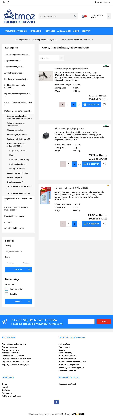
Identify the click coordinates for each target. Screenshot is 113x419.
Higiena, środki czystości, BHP (17, 95)
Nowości (50, 31)
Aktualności (64, 31)
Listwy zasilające (17, 168)
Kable (12, 155)
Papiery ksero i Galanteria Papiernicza (16, 208)
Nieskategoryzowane (17, 134)
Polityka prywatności (11, 396)
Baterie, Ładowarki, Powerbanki (16, 124)
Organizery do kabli (18, 150)
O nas (76, 31)
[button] (9, 337)
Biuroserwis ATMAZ (67, 384)
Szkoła (8, 222)
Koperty (62, 350)
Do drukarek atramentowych (20, 187)
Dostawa (6, 390)
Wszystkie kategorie (16, 31)
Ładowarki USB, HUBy (19, 159)
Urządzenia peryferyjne (18, 173)
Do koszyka (91, 104)
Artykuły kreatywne (13, 67)
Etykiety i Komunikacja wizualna (14, 86)
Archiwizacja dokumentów (17, 54)
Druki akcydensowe (67, 359)
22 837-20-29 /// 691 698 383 (4, 2)
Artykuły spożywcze (13, 73)
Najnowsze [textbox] (44, 58)
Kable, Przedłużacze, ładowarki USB (16, 144)
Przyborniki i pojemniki (68, 365)
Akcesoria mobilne (16, 130)
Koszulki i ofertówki (67, 371)
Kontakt (86, 31)
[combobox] (51, 58)
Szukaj (18, 269)
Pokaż (18, 301)
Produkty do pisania (67, 356)
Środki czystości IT (16, 182)
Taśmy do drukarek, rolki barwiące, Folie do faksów (19, 117)
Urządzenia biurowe (14, 228)
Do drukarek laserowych (18, 193)
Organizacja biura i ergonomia (18, 200)
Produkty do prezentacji (16, 79)
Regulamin (7, 393)
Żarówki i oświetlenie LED (19, 139)
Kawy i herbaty (65, 353)
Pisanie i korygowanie (15, 216)
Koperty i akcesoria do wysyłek (18, 103)
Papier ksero (64, 347)
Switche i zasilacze (18, 164)
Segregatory (64, 344)
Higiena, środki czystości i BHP (72, 362)
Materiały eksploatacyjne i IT (18, 111)
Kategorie (36, 31)
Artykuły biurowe (12, 61)
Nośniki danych (14, 177)
